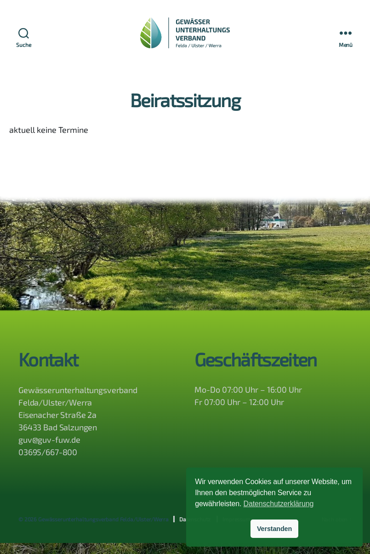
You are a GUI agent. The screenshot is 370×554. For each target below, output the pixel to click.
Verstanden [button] (274, 528)
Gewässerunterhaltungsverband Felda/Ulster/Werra (103, 530)
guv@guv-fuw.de (49, 450)
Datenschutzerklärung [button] (279, 504)
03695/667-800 (47, 463)
